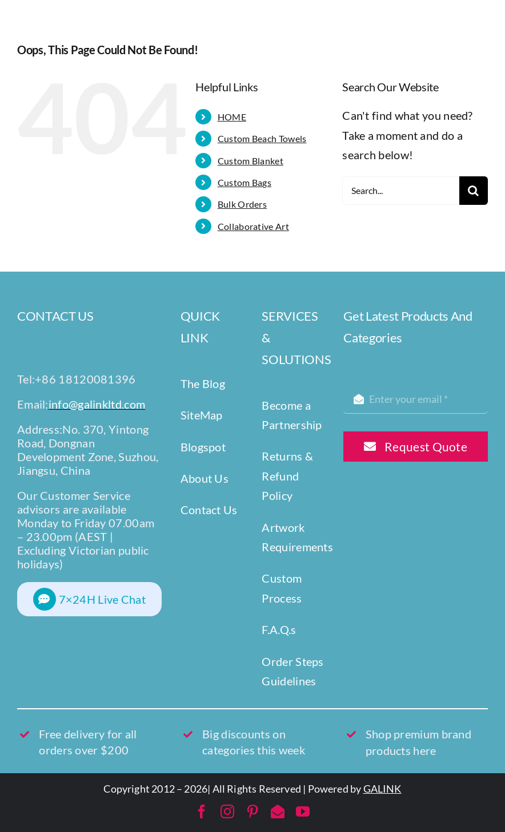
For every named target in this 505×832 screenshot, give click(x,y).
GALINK (382, 788)
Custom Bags (244, 182)
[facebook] (202, 811)
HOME (232, 116)
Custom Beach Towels (262, 138)
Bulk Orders (242, 204)
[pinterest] (252, 811)
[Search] (473, 190)
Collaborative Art (253, 226)
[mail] (277, 811)
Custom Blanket (250, 160)
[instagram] (227, 811)
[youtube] (303, 811)
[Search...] (400, 190)
